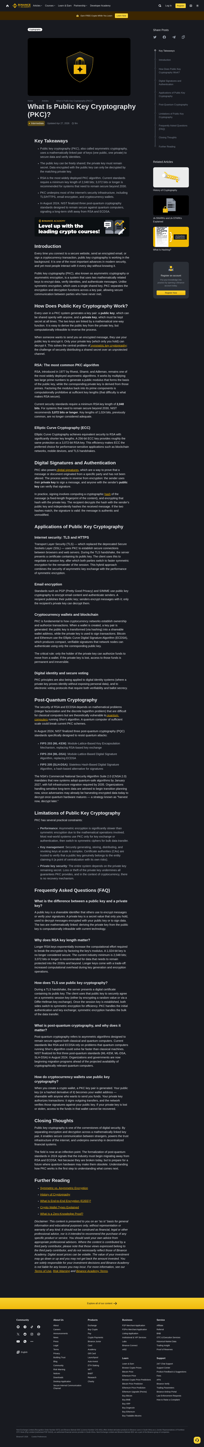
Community (58, 1365)
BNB (159, 1333)
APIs (159, 1380)
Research (92, 1377)
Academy (92, 1349)
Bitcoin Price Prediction (132, 1384)
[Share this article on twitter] (155, 37)
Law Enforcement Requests (169, 1396)
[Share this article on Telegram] (174, 37)
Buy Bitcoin (127, 1396)
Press (56, 1341)
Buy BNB (126, 1400)
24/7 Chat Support (165, 1364)
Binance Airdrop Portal (166, 1392)
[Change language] (190, 5)
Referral (160, 1329)
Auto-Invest (93, 1361)
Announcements (60, 1333)
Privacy (56, 1353)
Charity (91, 1381)
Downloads (58, 1377)
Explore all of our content (102, 1303)
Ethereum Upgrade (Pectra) (134, 1392)
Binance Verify (163, 1384)
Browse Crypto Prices (131, 1368)
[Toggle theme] (197, 6)
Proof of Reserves (165, 1349)
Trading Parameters (165, 1388)
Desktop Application (62, 1381)
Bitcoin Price (127, 1372)
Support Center (163, 1368)
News (55, 1337)
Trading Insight (163, 1345)
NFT (90, 1369)
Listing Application (130, 1333)
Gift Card (92, 1353)
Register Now (171, 293)
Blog (55, 1361)
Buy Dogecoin (128, 1408)
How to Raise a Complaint (168, 1400)
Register (180, 6)
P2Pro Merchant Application (134, 1329)
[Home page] (22, 5)
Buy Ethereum (128, 1412)
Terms (56, 1349)
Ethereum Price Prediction (133, 1388)
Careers (57, 1329)
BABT (90, 1373)
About (56, 1325)
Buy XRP (126, 1404)
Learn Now (121, 16)
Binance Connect (129, 1345)
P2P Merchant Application (133, 1325)
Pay (89, 1333)
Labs (124, 1341)
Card (90, 1345)
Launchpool (93, 1357)
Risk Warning (59, 1369)
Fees (159, 1376)
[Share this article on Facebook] (164, 37)
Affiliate (160, 1325)
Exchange (92, 1325)
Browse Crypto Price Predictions (136, 1380)
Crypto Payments (95, 1337)
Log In (168, 5)
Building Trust (59, 1357)
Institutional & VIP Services (134, 1337)
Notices (56, 1373)
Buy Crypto (93, 1329)
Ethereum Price (129, 1376)
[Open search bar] (159, 5)
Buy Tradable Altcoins (131, 1416)
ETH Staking (93, 1365)
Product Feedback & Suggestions (171, 1372)
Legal (55, 1345)
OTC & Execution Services (168, 1337)
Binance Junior (94, 1341)
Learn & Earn (128, 1364)
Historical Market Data (166, 1341)
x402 (124, 1349)
